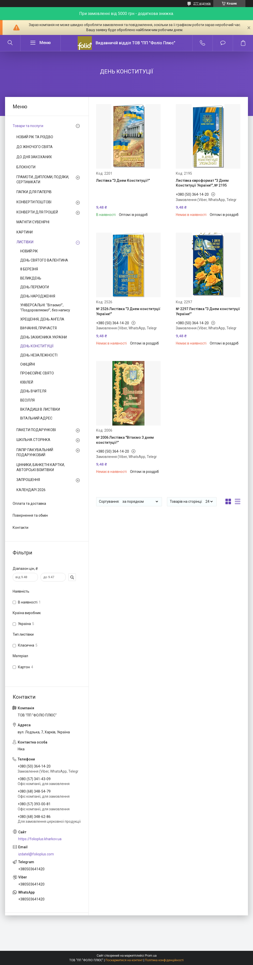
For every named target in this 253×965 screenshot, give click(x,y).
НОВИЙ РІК (29, 251)
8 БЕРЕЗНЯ (29, 269)
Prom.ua (151, 955)
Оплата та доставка (29, 503)
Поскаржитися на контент (124, 960)
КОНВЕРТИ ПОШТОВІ (33, 202)
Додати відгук (223, 43)
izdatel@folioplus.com (36, 854)
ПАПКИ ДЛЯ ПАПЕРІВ (34, 192)
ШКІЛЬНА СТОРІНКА (33, 440)
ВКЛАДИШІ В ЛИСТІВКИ (40, 409)
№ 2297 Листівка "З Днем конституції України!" (208, 311)
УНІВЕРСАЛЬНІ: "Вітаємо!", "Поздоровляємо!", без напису (45, 307)
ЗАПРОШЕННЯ (28, 480)
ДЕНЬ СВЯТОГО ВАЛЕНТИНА (44, 260)
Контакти (20, 528)
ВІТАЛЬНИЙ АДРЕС (36, 418)
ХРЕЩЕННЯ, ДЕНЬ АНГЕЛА (42, 319)
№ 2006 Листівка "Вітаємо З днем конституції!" (125, 440)
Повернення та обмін (30, 515)
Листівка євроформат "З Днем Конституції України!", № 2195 (202, 183)
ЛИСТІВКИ (24, 242)
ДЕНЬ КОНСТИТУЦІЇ (36, 346)
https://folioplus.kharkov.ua (39, 839)
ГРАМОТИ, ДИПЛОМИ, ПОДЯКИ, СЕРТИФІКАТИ (42, 179)
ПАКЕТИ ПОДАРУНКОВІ (36, 430)
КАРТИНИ (24, 232)
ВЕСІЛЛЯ (27, 400)
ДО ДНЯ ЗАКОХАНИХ (34, 157)
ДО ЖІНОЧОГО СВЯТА (34, 147)
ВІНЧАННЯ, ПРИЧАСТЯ (38, 328)
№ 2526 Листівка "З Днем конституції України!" (128, 311)
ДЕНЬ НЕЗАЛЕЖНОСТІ (38, 355)
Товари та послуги (28, 126)
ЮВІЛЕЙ (26, 382)
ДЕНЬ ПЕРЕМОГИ (34, 287)
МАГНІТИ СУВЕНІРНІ (32, 222)
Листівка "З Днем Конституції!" (123, 180)
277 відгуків (202, 3)
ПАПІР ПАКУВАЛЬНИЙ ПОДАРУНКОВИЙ (34, 452)
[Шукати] (10, 43)
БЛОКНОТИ (25, 167)
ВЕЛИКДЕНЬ (30, 278)
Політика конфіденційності (164, 960)
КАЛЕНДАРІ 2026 (31, 490)
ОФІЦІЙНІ (27, 364)
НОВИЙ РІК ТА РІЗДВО (34, 137)
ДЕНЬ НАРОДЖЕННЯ (37, 296)
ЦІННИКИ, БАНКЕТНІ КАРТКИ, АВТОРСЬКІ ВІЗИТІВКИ (40, 467)
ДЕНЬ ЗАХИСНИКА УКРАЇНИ (43, 337)
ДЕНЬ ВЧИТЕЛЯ (33, 391)
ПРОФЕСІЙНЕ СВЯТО (37, 373)
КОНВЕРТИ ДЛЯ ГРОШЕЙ (37, 212)
